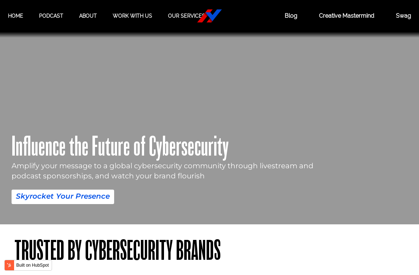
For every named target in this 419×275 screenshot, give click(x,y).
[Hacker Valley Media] (209, 15)
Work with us (132, 16)
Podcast (51, 16)
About (88, 16)
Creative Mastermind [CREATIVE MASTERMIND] (346, 15)
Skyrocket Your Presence (63, 196)
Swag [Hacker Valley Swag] (403, 15)
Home (15, 16)
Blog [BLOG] (291, 15)
